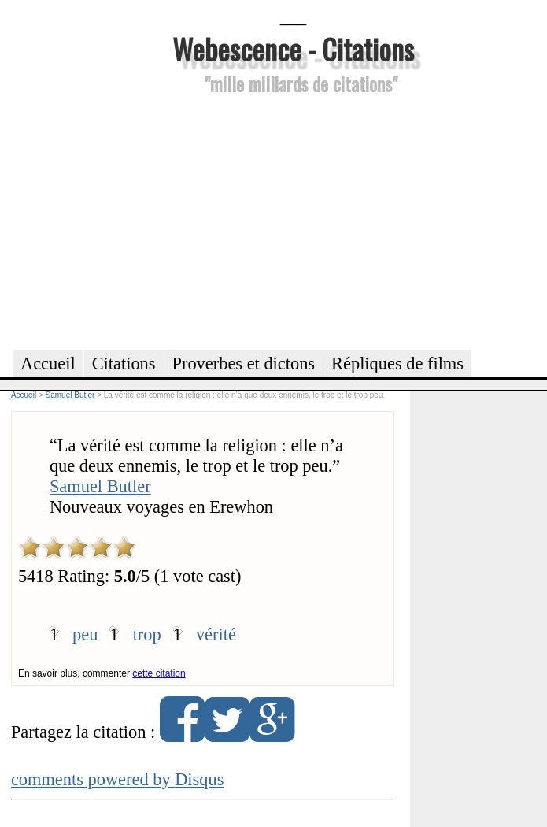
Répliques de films (397, 363)
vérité (216, 634)
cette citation (158, 673)
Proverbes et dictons (244, 363)
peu (85, 634)
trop (147, 634)
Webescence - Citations (293, 48)
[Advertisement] (293, 219)
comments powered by (117, 779)
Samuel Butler (100, 486)
